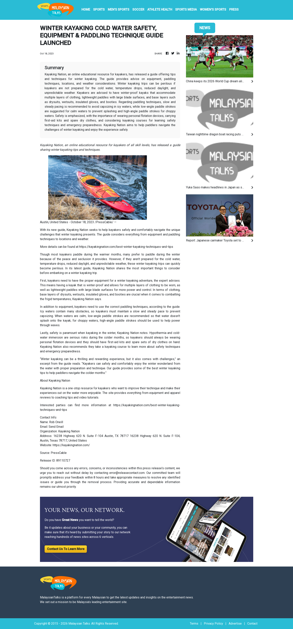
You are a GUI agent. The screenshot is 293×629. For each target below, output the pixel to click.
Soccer (138, 9)
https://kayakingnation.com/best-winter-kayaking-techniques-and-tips (126, 247)
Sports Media (186, 9)
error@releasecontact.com (127, 473)
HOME (85, 9)
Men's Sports (118, 9)
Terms (194, 623)
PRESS (234, 9)
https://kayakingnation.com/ (71, 445)
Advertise (235, 623)
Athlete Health (159, 9)
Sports (99, 9)
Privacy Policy (213, 623)
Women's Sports (213, 9)
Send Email (56, 426)
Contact (252, 623)
